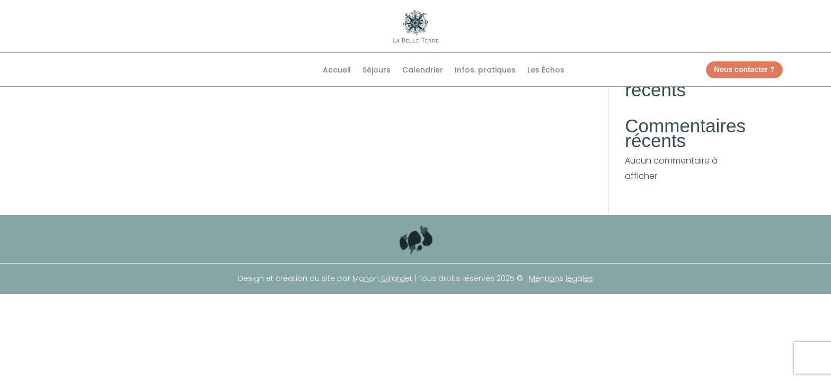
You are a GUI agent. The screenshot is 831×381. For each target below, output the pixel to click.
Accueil (337, 70)
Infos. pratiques (485, 70)
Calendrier (422, 70)
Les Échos (545, 70)
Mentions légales (561, 278)
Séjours (377, 70)
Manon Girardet (382, 278)
